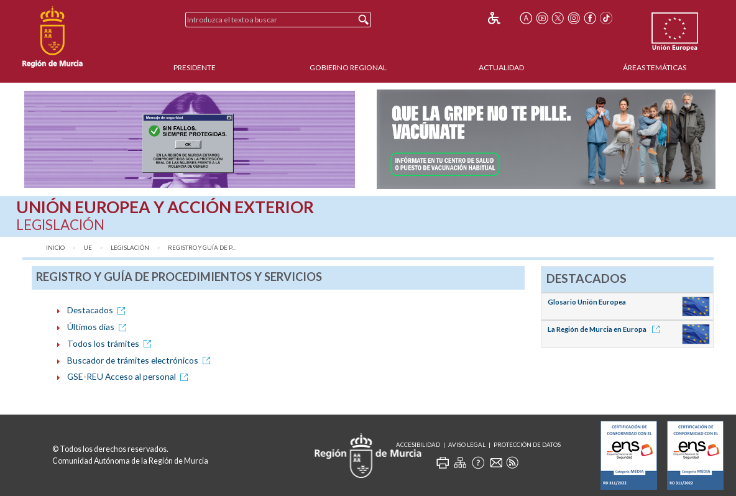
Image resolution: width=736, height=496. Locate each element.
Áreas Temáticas (654, 67)
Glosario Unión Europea (587, 302)
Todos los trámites (111, 343)
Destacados (98, 310)
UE (87, 247)
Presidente (194, 67)
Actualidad (501, 67)
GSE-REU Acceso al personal (129, 376)
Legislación (130, 247)
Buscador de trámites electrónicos (140, 360)
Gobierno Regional (348, 67)
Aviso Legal (466, 444)
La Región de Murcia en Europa (606, 329)
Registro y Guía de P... (202, 247)
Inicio (55, 247)
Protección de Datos (527, 444)
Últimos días (99, 326)
